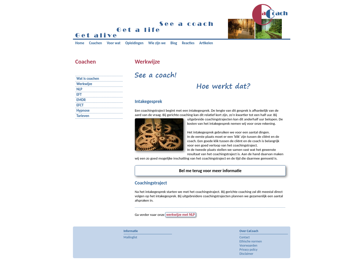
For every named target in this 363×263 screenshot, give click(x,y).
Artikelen (206, 43)
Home (79, 43)
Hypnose (83, 110)
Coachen (95, 43)
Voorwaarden (248, 245)
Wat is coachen (88, 78)
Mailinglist (130, 237)
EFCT (80, 105)
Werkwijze (84, 84)
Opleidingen (134, 43)
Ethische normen (251, 241)
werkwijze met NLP (180, 214)
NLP (79, 89)
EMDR (81, 100)
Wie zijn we (157, 43)
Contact (245, 237)
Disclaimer (246, 254)
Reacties (188, 43)
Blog (174, 43)
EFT (79, 94)
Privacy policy (248, 250)
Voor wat (114, 43)
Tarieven (83, 116)
